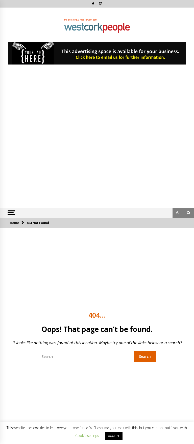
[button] (178, 213)
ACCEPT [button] (113, 436)
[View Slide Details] (97, 53)
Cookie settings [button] (87, 435)
